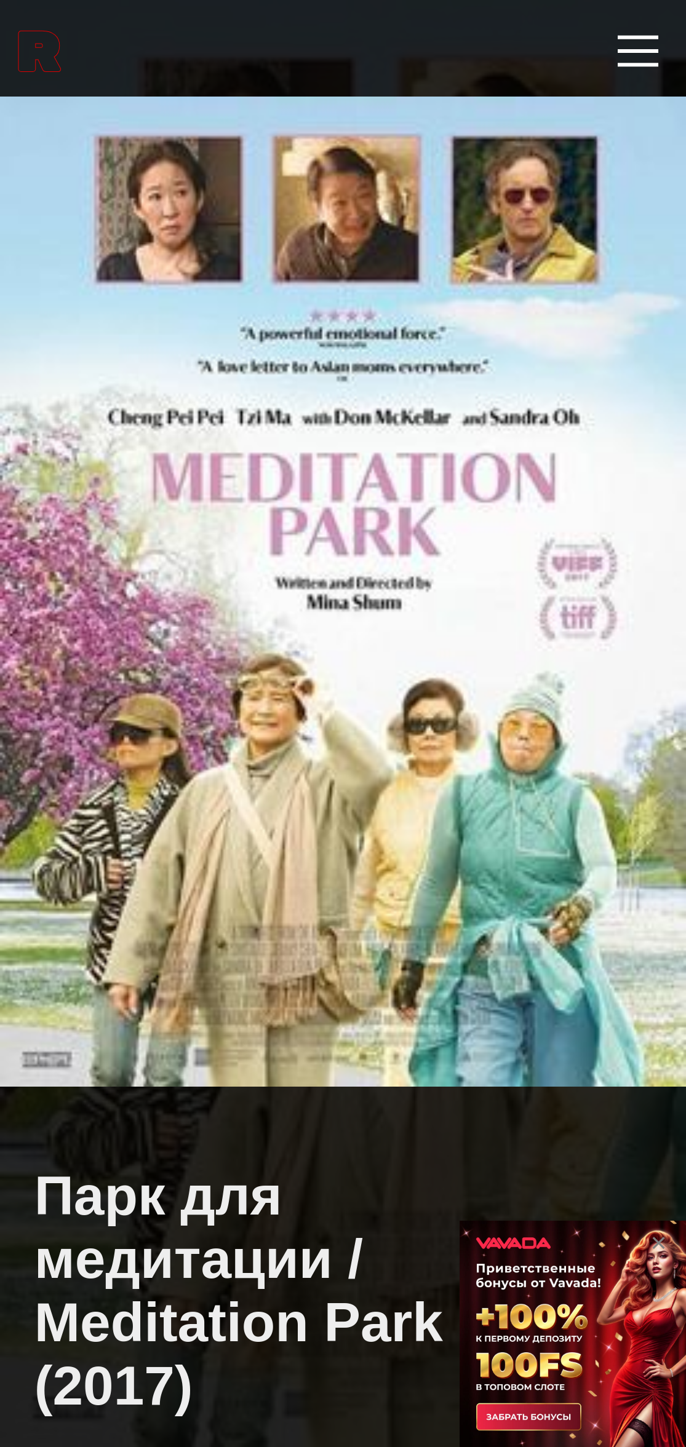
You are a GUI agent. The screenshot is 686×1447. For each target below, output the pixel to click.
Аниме (54, 864)
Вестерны (73, 1273)
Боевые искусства (119, 1028)
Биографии (80, 1109)
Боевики (64, 1191)
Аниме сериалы (106, 946)
